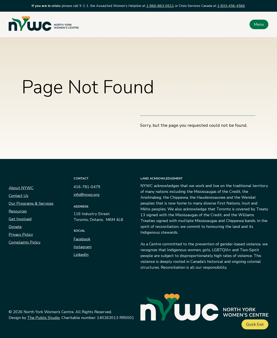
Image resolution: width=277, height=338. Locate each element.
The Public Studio (43, 317)
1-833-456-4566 (231, 5)
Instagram (83, 246)
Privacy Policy (21, 234)
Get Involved (20, 219)
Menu (259, 24)
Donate (15, 226)
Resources (18, 211)
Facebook (82, 239)
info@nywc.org (87, 194)
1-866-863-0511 (160, 5)
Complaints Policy (24, 242)
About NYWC (21, 187)
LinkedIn (81, 254)
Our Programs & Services (31, 203)
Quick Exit (255, 324)
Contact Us (18, 195)
